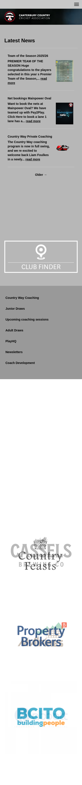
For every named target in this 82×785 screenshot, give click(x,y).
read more (33, 121)
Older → (41, 174)
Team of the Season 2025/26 (28, 56)
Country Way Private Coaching (30, 136)
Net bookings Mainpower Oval (29, 98)
